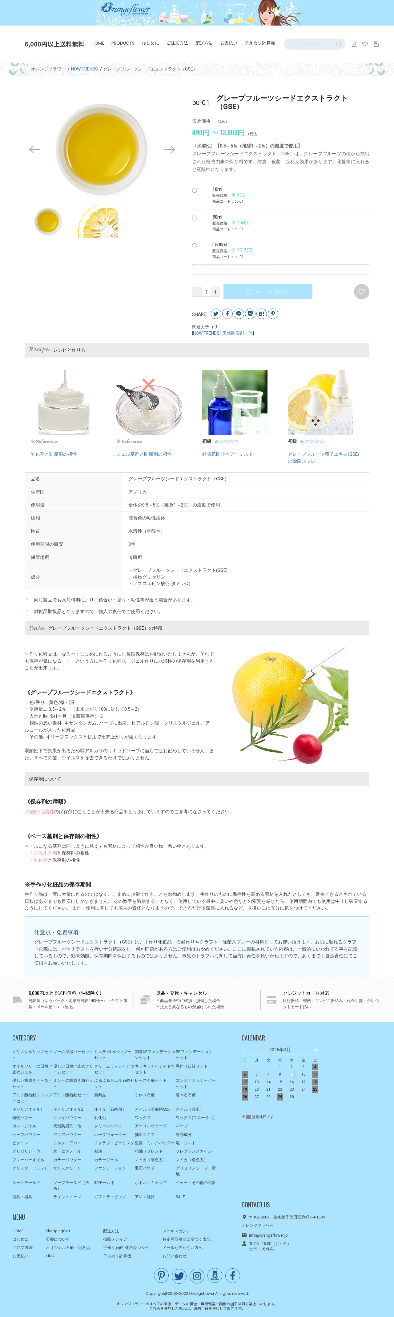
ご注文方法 (177, 43)
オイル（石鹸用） (110, 1109)
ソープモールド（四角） (71, 1185)
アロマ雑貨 (145, 1197)
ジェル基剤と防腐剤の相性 (144, 454)
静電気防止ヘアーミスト (227, 454)
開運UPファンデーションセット (155, 1054)
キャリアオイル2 (68, 1109)
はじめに (150, 43)
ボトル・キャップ (151, 1182)
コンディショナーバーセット (196, 1083)
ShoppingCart (58, 1231)
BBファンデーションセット (194, 1054)
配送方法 (204, 43)
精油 (98, 1151)
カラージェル (106, 1159)
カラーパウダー (67, 1159)
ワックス (143, 1118)
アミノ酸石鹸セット (71, 1095)
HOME (98, 43)
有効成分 (184, 1134)
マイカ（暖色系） (192, 1159)
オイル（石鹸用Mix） (154, 1109)
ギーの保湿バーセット (73, 1051)
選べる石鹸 (186, 1095)
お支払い (228, 43)
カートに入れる (271, 292)
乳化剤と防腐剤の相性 (54, 454)
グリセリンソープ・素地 (196, 1171)
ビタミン (20, 1143)
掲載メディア (115, 1239)
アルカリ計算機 (260, 43)
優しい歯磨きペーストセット (32, 1083)
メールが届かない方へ (183, 1248)
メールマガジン (177, 1231)
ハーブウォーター (110, 1134)
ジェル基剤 (45, 853)
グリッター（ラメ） (30, 1168)
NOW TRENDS (206, 333)
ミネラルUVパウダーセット (112, 1054)
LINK (50, 1256)
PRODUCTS (123, 43)
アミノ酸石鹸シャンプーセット (32, 1098)
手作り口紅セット (192, 1066)
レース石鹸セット (151, 1080)
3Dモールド (104, 1182)
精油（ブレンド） (151, 1151)
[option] (102, 150)
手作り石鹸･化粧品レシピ (126, 1248)
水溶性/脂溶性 (39, 812)
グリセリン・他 (26, 1151)
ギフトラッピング (110, 1197)
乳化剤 (41, 860)
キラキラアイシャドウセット (155, 1069)
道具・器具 (22, 1197)
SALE (180, 1197)
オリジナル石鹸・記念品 (68, 1248)
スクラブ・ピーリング (114, 1143)
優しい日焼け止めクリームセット (73, 1069)
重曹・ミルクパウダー (155, 1143)
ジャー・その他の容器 (196, 1182)
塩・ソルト (186, 1143)
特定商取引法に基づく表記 (187, 1239)
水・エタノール (67, 1151)
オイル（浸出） (190, 1109)
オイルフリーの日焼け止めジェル (32, 1069)
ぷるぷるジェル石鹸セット (114, 1083)
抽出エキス (145, 1134)
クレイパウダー (67, 1118)
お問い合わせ (175, 1256)
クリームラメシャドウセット (114, 1069)
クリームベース (108, 1126)
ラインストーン (67, 1197)
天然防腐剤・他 (238, 333)
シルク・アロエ (67, 1143)
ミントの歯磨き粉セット (73, 1083)
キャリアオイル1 (27, 1109)
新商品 (100, 1095)
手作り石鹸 (145, 1095)
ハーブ (182, 1126)
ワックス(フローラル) (195, 1118)
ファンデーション (110, 1168)
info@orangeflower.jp (268, 1235)
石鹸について (58, 1239)
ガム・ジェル (24, 1126)
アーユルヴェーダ (151, 1126)
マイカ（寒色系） (151, 1159)
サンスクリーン (67, 1168)
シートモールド (26, 1182)
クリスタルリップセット (32, 1054)
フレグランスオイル (194, 1151)
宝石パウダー (147, 1168)
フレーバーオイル (28, 1159)
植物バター (22, 1118)
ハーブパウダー (26, 1134)
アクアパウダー (67, 1134)
